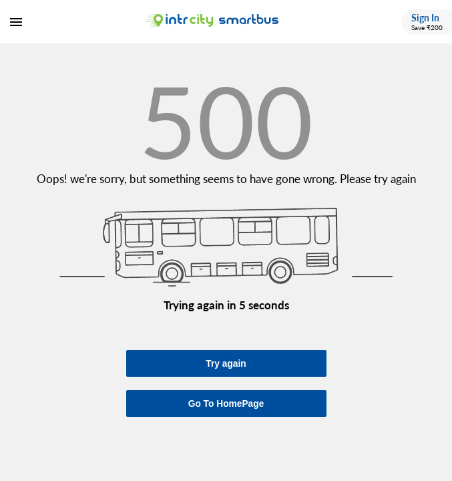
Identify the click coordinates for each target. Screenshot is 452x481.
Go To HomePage (226, 404)
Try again (226, 364)
